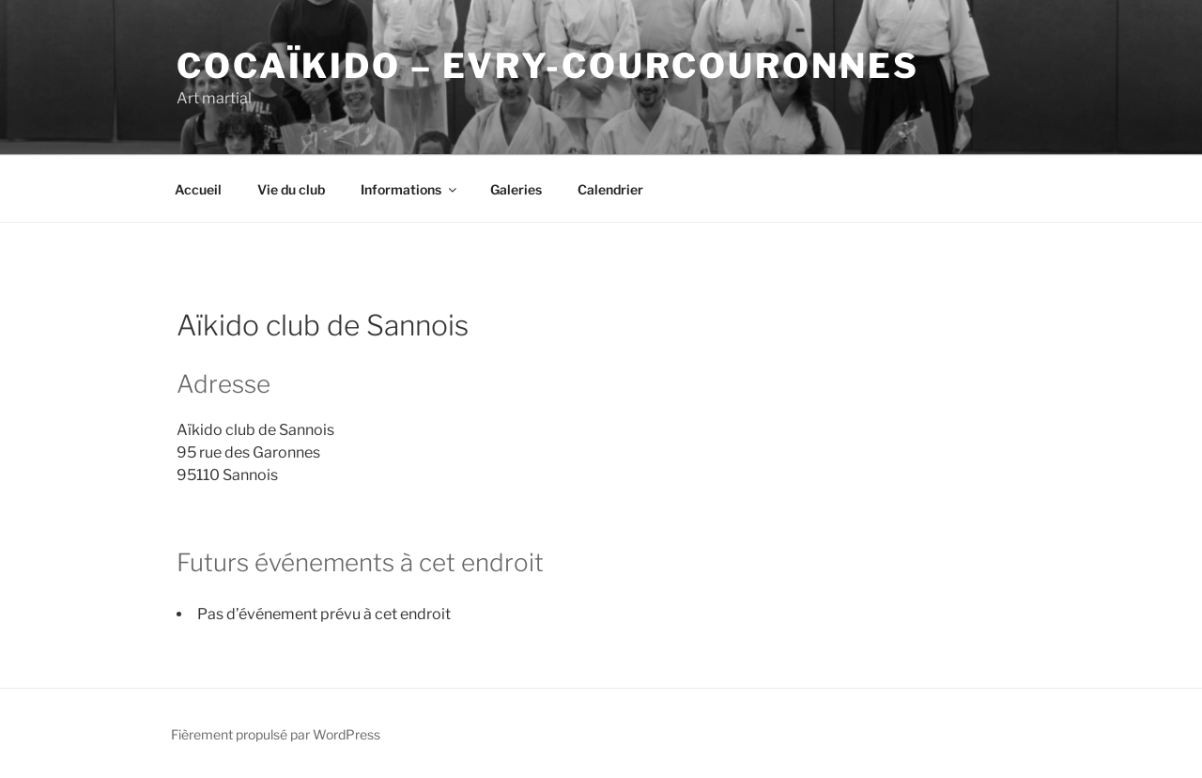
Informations (410, 189)
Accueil (198, 189)
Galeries (516, 189)
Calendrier (610, 189)
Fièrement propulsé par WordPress (275, 734)
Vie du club (291, 189)
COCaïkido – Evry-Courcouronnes (547, 65)
